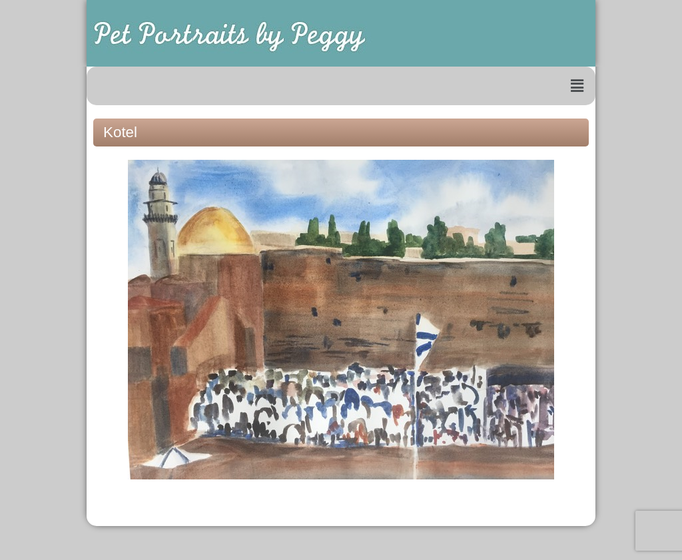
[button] (577, 86)
